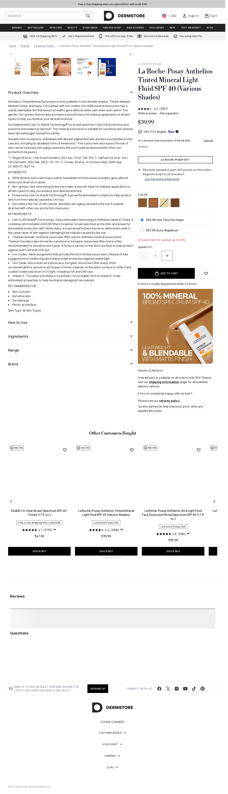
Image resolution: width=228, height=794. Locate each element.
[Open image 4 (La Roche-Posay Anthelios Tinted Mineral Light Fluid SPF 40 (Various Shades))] (85, 192)
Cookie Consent (112, 726)
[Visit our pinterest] (202, 693)
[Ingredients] (71, 462)
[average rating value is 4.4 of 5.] (148, 109)
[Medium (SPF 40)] (153, 202)
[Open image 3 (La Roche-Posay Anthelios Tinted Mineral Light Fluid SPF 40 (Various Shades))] (62, 192)
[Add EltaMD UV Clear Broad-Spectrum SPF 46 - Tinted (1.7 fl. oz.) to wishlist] (65, 531)
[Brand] (71, 489)
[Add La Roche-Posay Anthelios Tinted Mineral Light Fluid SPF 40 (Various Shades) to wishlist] (131, 531)
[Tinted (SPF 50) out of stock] (164, 202)
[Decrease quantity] (143, 256)
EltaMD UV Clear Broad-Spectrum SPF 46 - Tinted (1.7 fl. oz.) (39, 594)
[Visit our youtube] (185, 693)
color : (143, 194)
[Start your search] (49, 16)
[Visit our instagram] (176, 693)
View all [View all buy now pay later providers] (208, 140)
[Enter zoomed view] (126, 171)
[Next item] (214, 583)
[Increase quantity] (167, 256)
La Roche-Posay (44, 46)
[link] (190, 15)
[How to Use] (71, 448)
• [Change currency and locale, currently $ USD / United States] (169, 16)
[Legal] (113, 772)
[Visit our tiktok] (194, 693)
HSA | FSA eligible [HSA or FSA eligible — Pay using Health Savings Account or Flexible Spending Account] (158, 132)
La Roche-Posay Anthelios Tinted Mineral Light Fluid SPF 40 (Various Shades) (106, 594)
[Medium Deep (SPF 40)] (142, 202)
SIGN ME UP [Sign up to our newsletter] (97, 693)
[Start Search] (88, 16)
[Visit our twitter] (168, 693)
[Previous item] (11, 583)
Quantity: (145, 247)
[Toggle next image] (131, 116)
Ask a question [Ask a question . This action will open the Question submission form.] (169, 113)
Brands (25, 46)
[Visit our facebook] (159, 693)
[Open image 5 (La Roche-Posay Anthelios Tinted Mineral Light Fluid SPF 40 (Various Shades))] (107, 192)
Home (12, 46)
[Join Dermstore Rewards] (178, 179)
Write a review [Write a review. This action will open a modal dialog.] (147, 113)
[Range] (71, 475)
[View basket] (211, 15)
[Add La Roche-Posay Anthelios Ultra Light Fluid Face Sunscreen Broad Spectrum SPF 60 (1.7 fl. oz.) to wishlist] (198, 531)
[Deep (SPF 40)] (175, 202)
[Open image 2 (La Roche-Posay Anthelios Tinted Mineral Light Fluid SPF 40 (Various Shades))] (40, 192)
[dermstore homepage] (124, 16)
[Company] (113, 760)
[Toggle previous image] (11, 116)
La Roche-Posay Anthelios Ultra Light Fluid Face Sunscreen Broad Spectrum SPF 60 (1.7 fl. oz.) (173, 596)
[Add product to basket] (166, 273)
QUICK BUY (39, 632)
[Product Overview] (71, 218)
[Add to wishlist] (206, 273)
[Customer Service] (113, 737)
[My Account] (112, 749)
